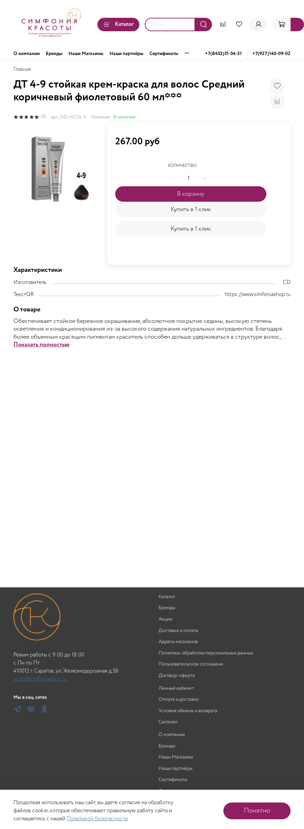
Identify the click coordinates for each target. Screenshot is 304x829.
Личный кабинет (176, 688)
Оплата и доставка (179, 699)
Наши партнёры (126, 53)
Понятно (257, 811)
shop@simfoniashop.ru (40, 679)
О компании (26, 53)
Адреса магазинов (178, 641)
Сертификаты (163, 53)
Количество (182, 166)
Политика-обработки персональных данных (206, 653)
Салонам (168, 722)
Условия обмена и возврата (188, 711)
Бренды (54, 53)
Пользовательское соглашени (191, 664)
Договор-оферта (177, 675)
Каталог (118, 24)
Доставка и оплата (178, 630)
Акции (165, 619)
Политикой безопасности (97, 819)
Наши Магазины (86, 53)
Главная (22, 69)
